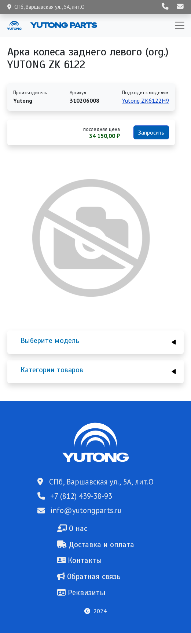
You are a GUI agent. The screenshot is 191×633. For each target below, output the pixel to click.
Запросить (151, 132)
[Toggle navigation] (180, 25)
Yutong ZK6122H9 (145, 100)
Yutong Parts (63, 25)
